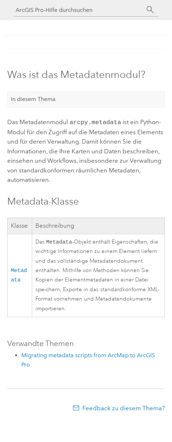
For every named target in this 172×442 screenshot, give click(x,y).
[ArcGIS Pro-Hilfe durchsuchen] (79, 10)
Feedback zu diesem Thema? (123, 408)
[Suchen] (150, 9)
